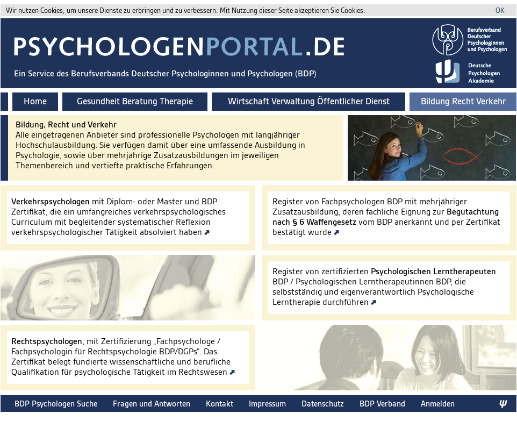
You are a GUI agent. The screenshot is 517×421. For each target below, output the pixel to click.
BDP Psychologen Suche (56, 403)
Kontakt (219, 403)
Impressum (267, 403)
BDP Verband (382, 403)
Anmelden (438, 403)
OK (500, 10)
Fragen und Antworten (151, 403)
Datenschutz (322, 403)
